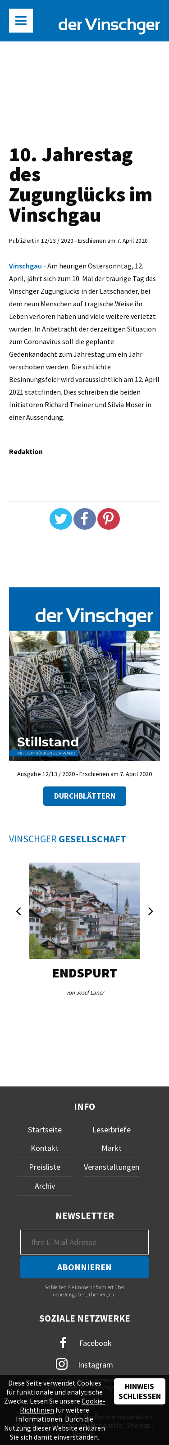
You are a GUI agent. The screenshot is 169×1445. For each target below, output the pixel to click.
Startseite (45, 1129)
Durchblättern (84, 796)
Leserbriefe (111, 1129)
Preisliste (44, 1167)
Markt (111, 1148)
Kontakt (45, 1148)
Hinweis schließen (140, 1391)
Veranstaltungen (111, 1167)
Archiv (45, 1186)
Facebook (84, 1343)
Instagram (84, 1364)
